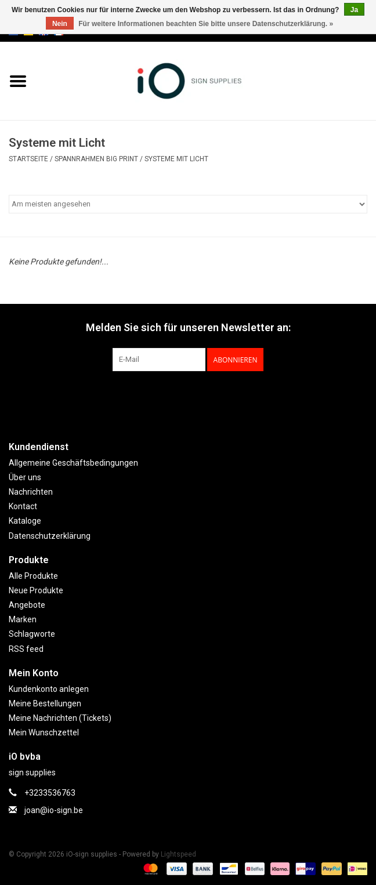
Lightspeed (178, 854)
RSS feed (26, 649)
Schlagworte (32, 634)
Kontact (23, 506)
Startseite (28, 159)
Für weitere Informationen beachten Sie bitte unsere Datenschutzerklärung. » (205, 24)
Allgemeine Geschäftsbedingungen (73, 462)
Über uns (25, 477)
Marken (23, 619)
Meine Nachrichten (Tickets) (60, 718)
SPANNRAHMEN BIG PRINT (96, 159)
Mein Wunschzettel (44, 732)
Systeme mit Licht (176, 159)
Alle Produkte (33, 576)
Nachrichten (31, 491)
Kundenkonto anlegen (49, 689)
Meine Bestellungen (45, 703)
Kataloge (25, 520)
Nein (59, 24)
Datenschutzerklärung (50, 536)
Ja (354, 10)
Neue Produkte (36, 590)
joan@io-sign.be (53, 810)
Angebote (27, 605)
